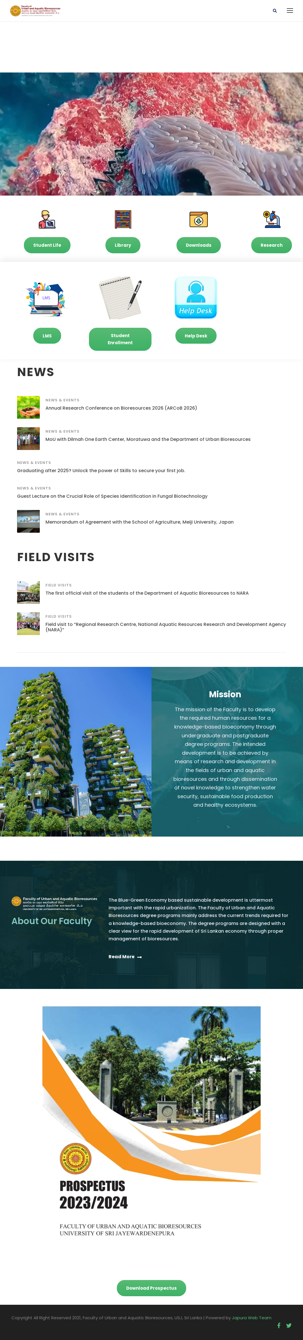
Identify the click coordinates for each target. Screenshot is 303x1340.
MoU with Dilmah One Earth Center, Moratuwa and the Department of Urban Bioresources (148, 439)
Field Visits (58, 585)
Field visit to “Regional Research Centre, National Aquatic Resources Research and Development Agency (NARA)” (165, 627)
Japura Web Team (251, 1318)
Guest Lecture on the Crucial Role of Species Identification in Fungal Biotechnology (112, 496)
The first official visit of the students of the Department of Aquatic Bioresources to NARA (147, 593)
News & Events (62, 400)
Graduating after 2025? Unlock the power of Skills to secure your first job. (101, 470)
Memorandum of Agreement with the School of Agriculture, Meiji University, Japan (139, 522)
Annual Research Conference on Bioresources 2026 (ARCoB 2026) (121, 408)
